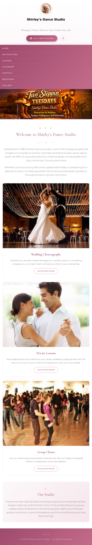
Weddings (8, 79)
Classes (7, 61)
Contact (7, 73)
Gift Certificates (42, 38)
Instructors (10, 55)
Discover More (46, 271)
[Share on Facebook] (63, 38)
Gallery (7, 85)
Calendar (8, 67)
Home (5, 48)
